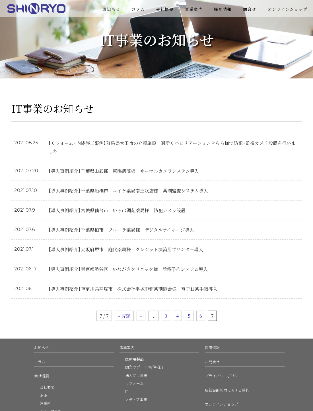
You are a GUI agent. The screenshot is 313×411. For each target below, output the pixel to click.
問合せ (249, 9)
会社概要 (165, 9)
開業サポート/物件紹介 (144, 367)
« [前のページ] (141, 315)
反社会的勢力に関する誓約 (227, 390)
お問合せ (212, 362)
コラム (138, 9)
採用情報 (223, 9)
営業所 (45, 403)
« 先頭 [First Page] (124, 315)
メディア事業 (136, 399)
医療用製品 (134, 359)
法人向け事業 (136, 375)
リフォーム (134, 383)
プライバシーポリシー (223, 375)
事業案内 (194, 9)
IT (126, 391)
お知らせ (111, 9)
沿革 (43, 395)
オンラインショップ (288, 9)
